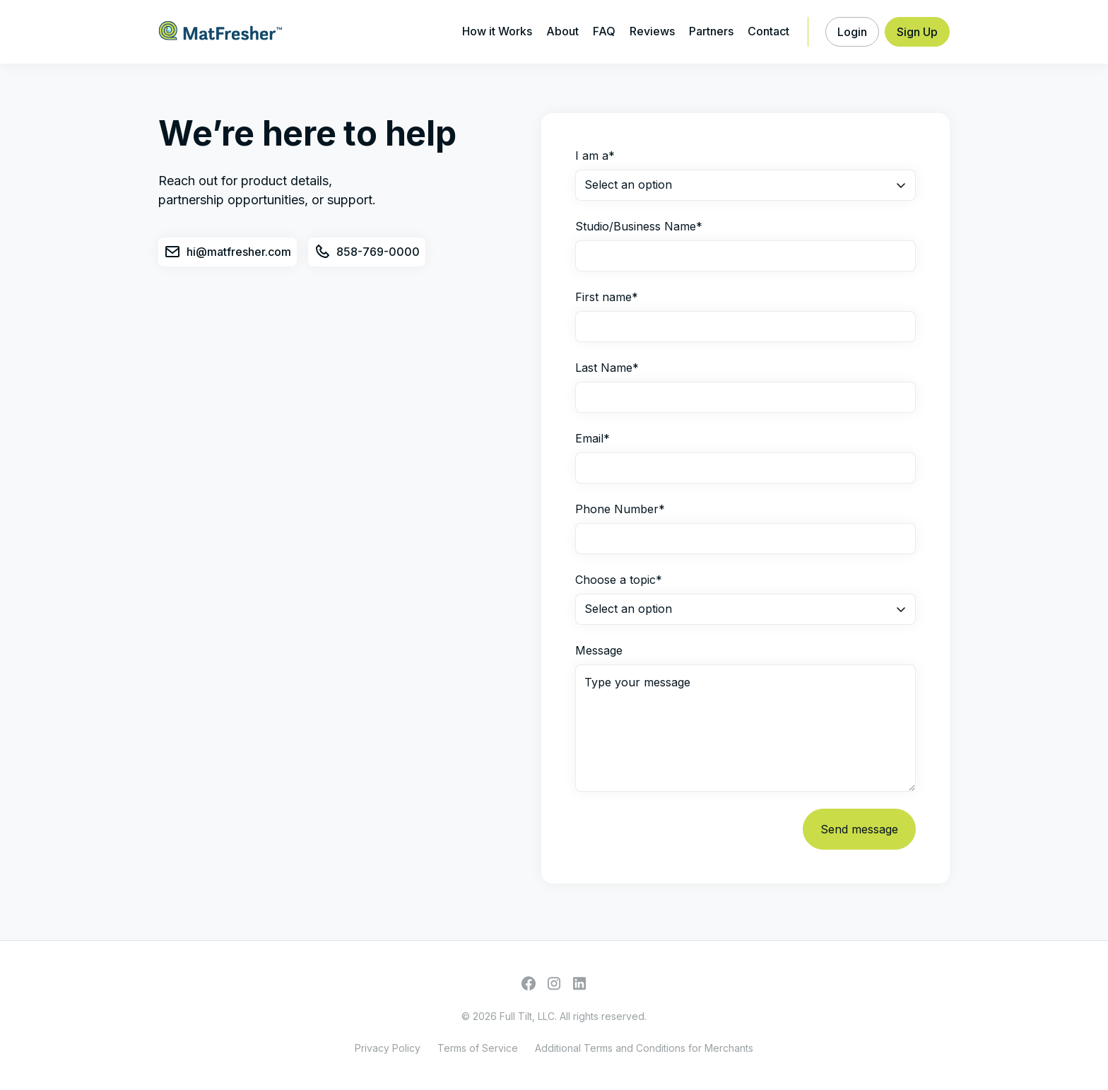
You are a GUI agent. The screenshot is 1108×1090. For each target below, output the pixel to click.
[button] (852, 31)
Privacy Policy (387, 1048)
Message (599, 650)
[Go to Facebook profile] (528, 983)
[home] (220, 32)
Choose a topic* (618, 580)
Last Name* (607, 368)
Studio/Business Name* (638, 226)
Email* (592, 438)
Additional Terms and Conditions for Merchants (644, 1048)
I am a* (595, 155)
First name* (606, 297)
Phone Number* (620, 509)
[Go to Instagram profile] (554, 983)
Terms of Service (477, 1048)
